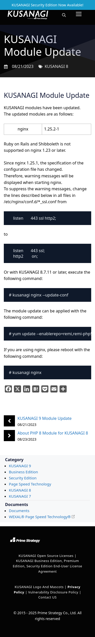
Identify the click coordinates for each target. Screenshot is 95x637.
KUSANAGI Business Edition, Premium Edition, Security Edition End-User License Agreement (47, 566)
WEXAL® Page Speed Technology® (40, 516)
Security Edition (22, 477)
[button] (64, 15)
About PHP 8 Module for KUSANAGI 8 (52, 433)
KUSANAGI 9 (20, 465)
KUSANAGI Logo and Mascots (40, 587)
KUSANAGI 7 (20, 496)
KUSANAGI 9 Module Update (44, 418)
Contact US (47, 597)
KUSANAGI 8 (56, 66)
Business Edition (23, 471)
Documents (19, 510)
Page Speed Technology (30, 483)
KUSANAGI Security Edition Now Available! (47, 5)
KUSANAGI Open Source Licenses (45, 555)
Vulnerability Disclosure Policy (53, 592)
